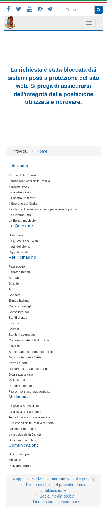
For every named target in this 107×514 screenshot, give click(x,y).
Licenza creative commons (56, 502)
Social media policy (56, 496)
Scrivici (38, 479)
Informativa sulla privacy (73, 479)
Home (42, 151)
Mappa (18, 479)
